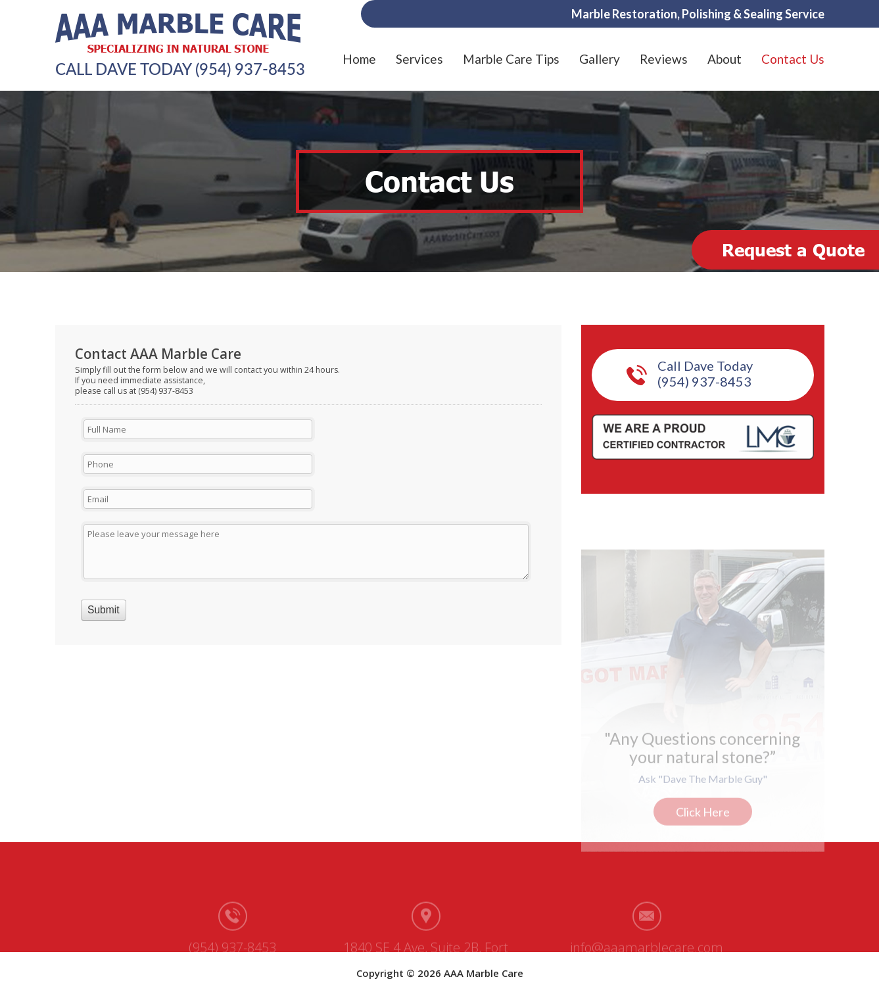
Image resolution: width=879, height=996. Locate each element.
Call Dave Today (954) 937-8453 (705, 373)
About (724, 58)
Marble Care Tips (511, 58)
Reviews (664, 58)
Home (359, 58)
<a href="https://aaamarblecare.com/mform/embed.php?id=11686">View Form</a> (308, 493)
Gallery (599, 58)
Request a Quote (793, 249)
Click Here (703, 810)
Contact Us (792, 58)
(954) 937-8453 (250, 69)
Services (419, 58)
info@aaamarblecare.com (646, 946)
